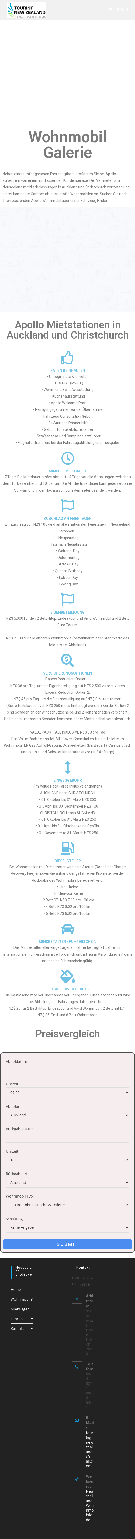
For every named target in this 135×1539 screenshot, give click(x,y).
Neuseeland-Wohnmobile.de (90, 1505)
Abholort (13, 1106)
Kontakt (22, 1328)
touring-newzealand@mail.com (89, 1449)
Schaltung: (15, 1218)
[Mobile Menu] (118, 9)
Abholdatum (16, 1061)
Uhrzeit (12, 1083)
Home (16, 1289)
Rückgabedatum (20, 1128)
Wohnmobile (22, 1299)
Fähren (22, 1318)
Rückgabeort (16, 1173)
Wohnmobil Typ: (20, 1196)
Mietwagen (20, 1309)
